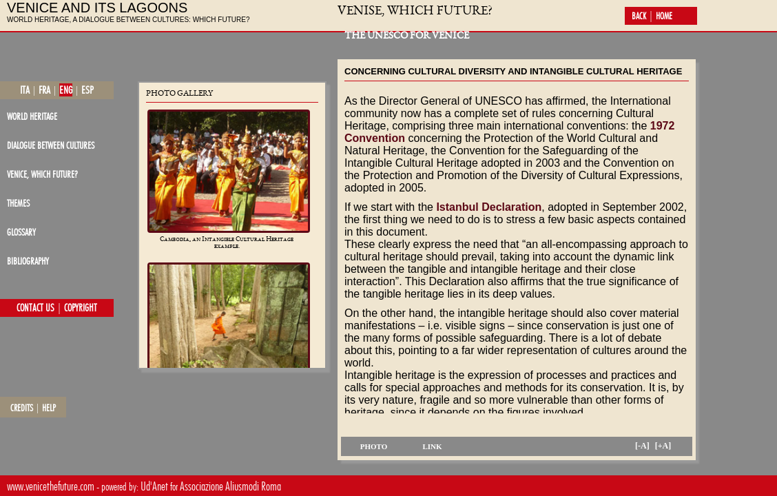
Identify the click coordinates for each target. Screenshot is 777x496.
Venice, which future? (42, 174)
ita (25, 89)
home (664, 15)
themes (18, 203)
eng (65, 89)
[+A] (663, 446)
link (432, 446)
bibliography (28, 261)
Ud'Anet (154, 486)
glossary (21, 232)
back (639, 15)
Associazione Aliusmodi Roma (230, 486)
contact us (35, 308)
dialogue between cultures (50, 145)
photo (374, 446)
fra (44, 89)
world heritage (32, 116)
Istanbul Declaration (488, 207)
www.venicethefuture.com (50, 486)
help (49, 407)
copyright (80, 308)
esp (87, 89)
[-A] (642, 446)
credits (21, 407)
